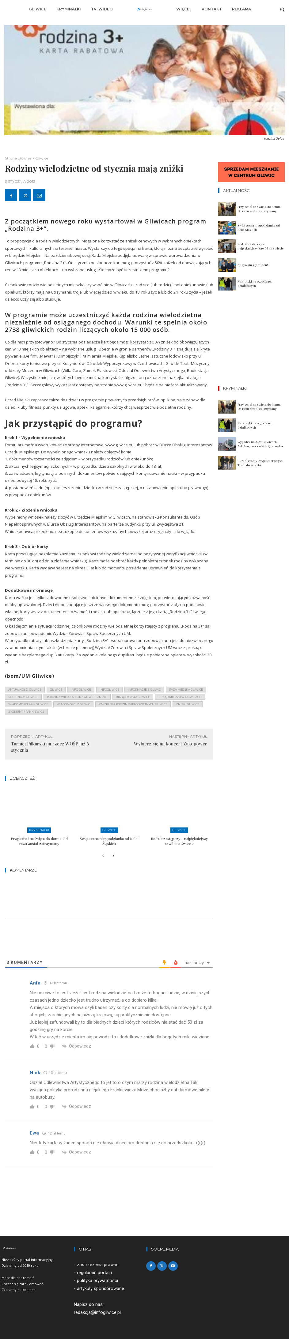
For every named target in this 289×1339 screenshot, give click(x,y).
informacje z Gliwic (144, 689)
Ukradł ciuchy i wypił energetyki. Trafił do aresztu (260, 463)
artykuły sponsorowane (100, 1288)
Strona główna (18, 158)
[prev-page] (103, 856)
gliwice (56, 689)
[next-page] (113, 856)
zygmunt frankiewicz (26, 711)
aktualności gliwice (24, 689)
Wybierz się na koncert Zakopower (170, 744)
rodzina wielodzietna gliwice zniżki (77, 697)
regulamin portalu (94, 1272)
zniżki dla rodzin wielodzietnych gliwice (133, 704)
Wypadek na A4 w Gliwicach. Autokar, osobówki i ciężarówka (260, 444)
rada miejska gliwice (186, 689)
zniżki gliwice (187, 704)
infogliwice (109, 689)
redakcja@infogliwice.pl (97, 1312)
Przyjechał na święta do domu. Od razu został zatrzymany (39, 841)
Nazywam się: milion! (253, 265)
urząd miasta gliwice (133, 697)
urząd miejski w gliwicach (180, 697)
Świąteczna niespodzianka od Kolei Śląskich (109, 841)
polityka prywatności (97, 1280)
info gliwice (81, 689)
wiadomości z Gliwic (73, 704)
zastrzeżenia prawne (98, 1264)
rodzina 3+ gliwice (23, 697)
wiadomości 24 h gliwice (28, 704)
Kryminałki (39, 830)
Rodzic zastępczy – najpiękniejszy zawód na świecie (179, 841)
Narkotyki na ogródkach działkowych (255, 283)
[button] (282, 9)
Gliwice (41, 158)
